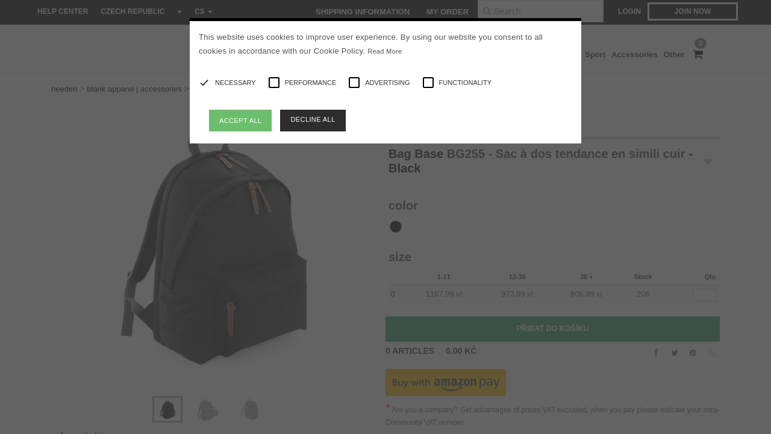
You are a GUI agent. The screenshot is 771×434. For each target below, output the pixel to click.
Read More (384, 51)
